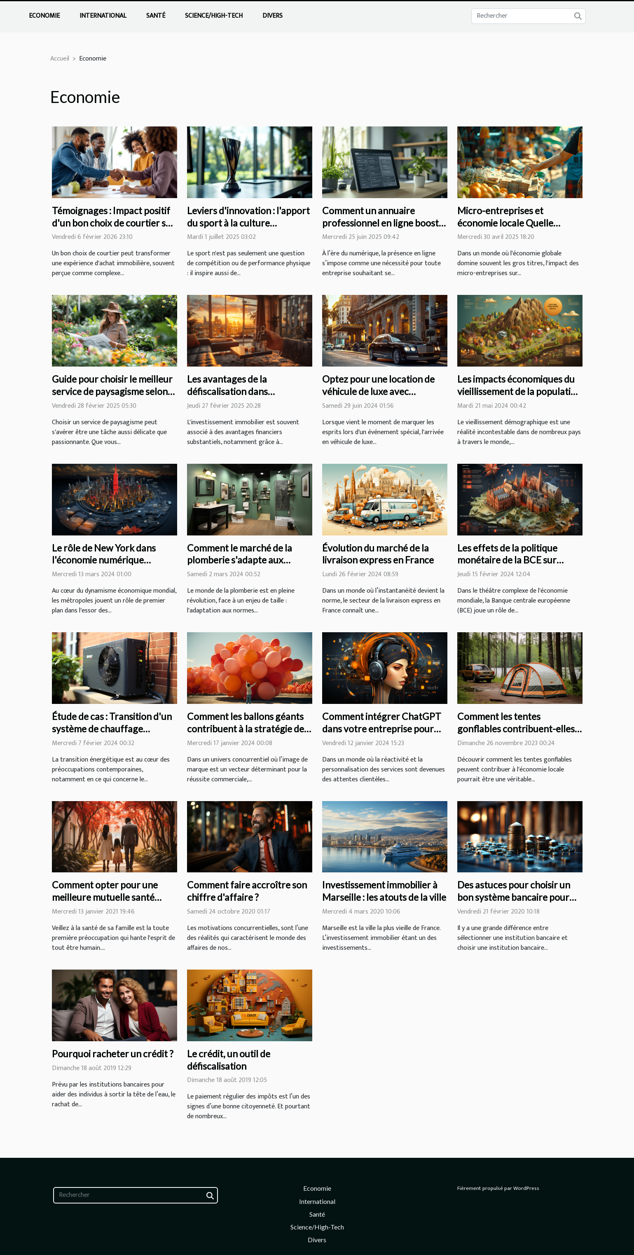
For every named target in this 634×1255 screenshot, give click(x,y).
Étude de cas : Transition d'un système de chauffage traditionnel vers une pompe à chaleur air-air (113, 734)
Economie (44, 15)
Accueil (59, 58)
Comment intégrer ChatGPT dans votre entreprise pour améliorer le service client (381, 728)
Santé (155, 15)
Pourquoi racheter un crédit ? (112, 1053)
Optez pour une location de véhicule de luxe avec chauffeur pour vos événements (378, 397)
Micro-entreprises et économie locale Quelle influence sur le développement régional (508, 229)
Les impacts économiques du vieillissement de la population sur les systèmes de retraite (519, 391)
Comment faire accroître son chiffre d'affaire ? (247, 891)
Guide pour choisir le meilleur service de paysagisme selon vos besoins (112, 391)
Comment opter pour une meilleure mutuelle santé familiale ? (105, 897)
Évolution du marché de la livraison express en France (378, 554)
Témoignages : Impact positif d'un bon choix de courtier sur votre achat (113, 223)
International (103, 15)
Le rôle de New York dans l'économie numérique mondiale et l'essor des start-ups (111, 566)
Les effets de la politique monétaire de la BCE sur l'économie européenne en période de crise (511, 566)
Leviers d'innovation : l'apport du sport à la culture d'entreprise (248, 223)
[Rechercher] (528, 16)
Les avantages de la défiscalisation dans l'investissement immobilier (243, 391)
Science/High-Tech (214, 15)
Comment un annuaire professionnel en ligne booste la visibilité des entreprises (383, 223)
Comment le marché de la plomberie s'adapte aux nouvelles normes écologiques (249, 560)
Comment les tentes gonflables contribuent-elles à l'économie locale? (519, 728)
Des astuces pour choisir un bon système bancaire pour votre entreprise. (513, 897)
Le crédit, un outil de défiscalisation (228, 1060)
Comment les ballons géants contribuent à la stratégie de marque (245, 728)
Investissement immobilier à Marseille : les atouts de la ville (384, 891)
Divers (272, 15)
